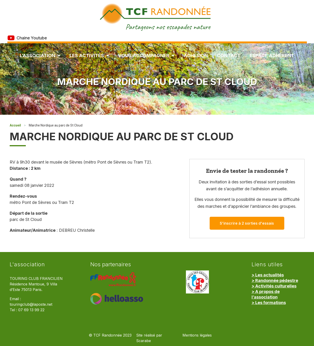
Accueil (15, 125)
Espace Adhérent (272, 55)
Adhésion (196, 55)
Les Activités (89, 55)
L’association (40, 55)
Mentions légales (197, 335)
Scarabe (143, 341)
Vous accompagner (146, 55)
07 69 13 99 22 (31, 310)
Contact (229, 55)
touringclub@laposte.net (31, 304)
